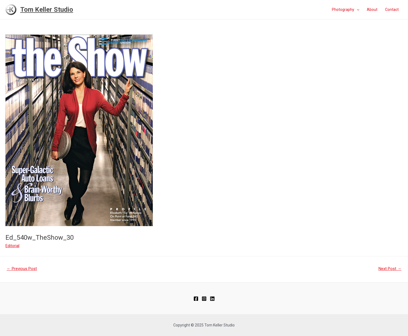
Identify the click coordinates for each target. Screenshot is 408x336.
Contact (392, 9)
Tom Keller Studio (46, 9)
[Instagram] (204, 298)
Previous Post (22, 268)
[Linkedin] (212, 298)
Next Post (390, 268)
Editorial (12, 246)
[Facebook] (195, 298)
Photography (345, 9)
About (372, 9)
